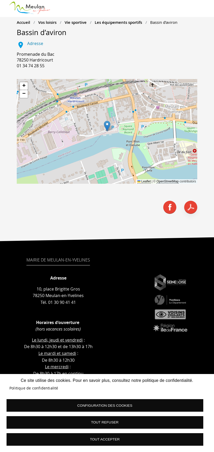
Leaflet (144, 181)
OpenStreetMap (167, 181)
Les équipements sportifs (118, 22)
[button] (107, 126)
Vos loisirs (47, 22)
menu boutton (203, 10)
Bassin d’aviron (163, 22)
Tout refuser (105, 422)
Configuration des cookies (104, 405)
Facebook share (169, 207)
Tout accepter (105, 439)
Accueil (23, 22)
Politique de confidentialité (33, 388)
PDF (190, 207)
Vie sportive (76, 22)
